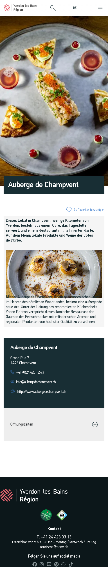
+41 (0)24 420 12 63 (30, 372)
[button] (53, 8)
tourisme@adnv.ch (54, 547)
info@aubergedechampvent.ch (36, 382)
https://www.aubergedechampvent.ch (41, 392)
